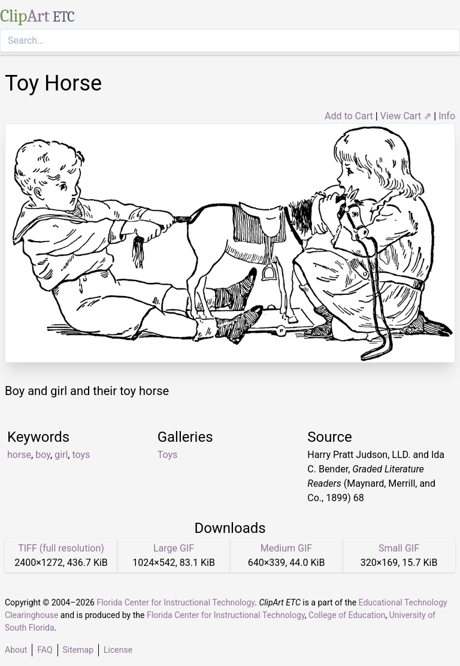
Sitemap (78, 650)
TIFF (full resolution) (61, 548)
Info (446, 116)
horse (19, 454)
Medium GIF (286, 548)
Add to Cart (349, 116)
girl (61, 454)
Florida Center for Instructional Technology (175, 602)
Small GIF (399, 548)
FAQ (44, 650)
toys (81, 454)
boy (42, 454)
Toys (168, 454)
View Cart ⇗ (406, 116)
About (16, 650)
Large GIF (173, 548)
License (118, 650)
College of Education (347, 615)
